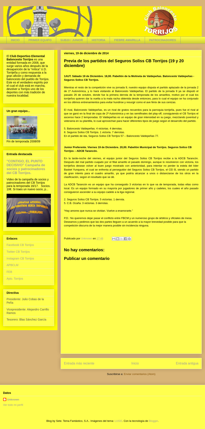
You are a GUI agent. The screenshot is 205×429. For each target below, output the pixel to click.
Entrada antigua (187, 363)
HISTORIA (98, 40)
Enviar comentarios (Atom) (139, 374)
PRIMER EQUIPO (40, 40)
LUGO (118, 420)
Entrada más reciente (79, 363)
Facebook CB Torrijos (20, 245)
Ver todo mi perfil (13, 404)
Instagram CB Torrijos (20, 258)
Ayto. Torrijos (15, 278)
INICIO (15, 40)
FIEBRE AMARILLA (127, 40)
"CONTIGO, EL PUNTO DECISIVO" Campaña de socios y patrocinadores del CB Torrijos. (26, 167)
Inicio (135, 363)
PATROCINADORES (162, 40)
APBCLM (12, 265)
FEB (9, 271)
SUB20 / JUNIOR (71, 40)
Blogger (153, 420)
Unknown (13, 399)
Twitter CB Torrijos (18, 251)
